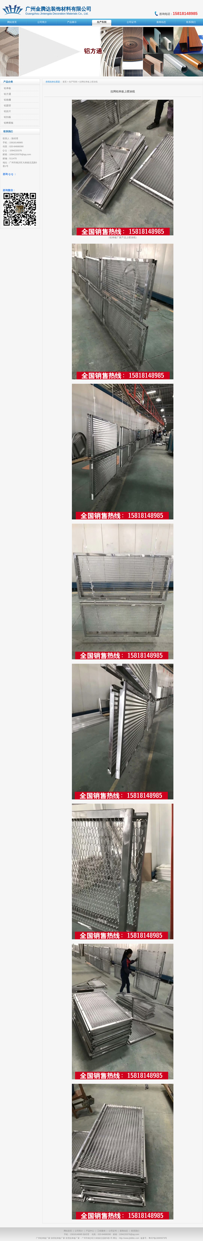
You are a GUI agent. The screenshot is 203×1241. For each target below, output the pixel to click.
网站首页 (12, 22)
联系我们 (191, 22)
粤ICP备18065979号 (158, 1238)
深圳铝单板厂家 (58, 1238)
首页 (65, 82)
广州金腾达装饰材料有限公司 (58, 9)
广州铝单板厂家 (43, 1238)
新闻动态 (161, 22)
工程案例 (101, 1231)
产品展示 (72, 22)
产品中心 (90, 1231)
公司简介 (42, 22)
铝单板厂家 (115, 237)
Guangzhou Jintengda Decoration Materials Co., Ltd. (56, 13)
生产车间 (101, 22)
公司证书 (131, 22)
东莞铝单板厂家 (72, 1238)
